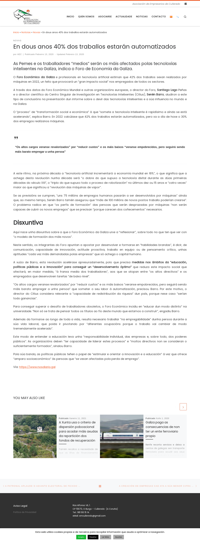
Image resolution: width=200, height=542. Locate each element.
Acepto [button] (81, 537)
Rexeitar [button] (93, 537)
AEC (19, 54)
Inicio (16, 32)
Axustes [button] (118, 537)
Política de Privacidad (24, 512)
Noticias (26, 32)
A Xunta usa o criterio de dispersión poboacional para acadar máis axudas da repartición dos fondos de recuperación (78, 431)
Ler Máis (105, 537)
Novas (36, 32)
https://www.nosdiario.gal (37, 367)
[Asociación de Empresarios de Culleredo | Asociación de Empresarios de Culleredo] (27, 16)
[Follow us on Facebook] (186, 4)
